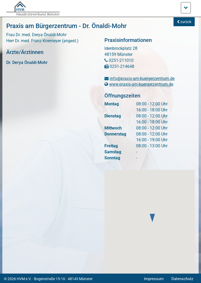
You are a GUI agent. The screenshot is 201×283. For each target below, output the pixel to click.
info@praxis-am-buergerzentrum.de (142, 78)
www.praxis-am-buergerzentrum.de (141, 84)
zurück (184, 22)
